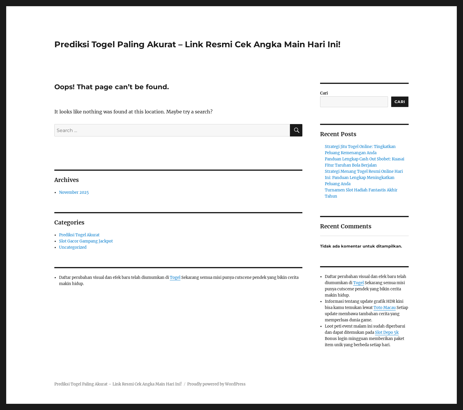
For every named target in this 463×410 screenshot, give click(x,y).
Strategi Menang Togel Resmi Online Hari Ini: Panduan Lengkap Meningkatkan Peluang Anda (364, 177)
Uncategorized (73, 247)
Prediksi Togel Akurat (79, 234)
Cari (324, 93)
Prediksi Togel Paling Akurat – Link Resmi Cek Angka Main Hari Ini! (197, 44)
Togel (175, 277)
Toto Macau (385, 307)
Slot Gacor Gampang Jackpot (86, 241)
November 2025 (74, 192)
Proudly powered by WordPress (216, 384)
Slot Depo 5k (387, 332)
